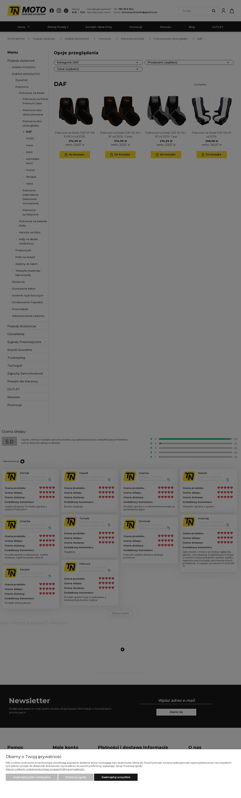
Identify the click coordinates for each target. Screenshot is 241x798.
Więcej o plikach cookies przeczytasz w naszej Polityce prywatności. (45, 769)
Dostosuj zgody (75, 777)
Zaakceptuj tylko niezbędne (31, 777)
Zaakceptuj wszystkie (115, 777)
